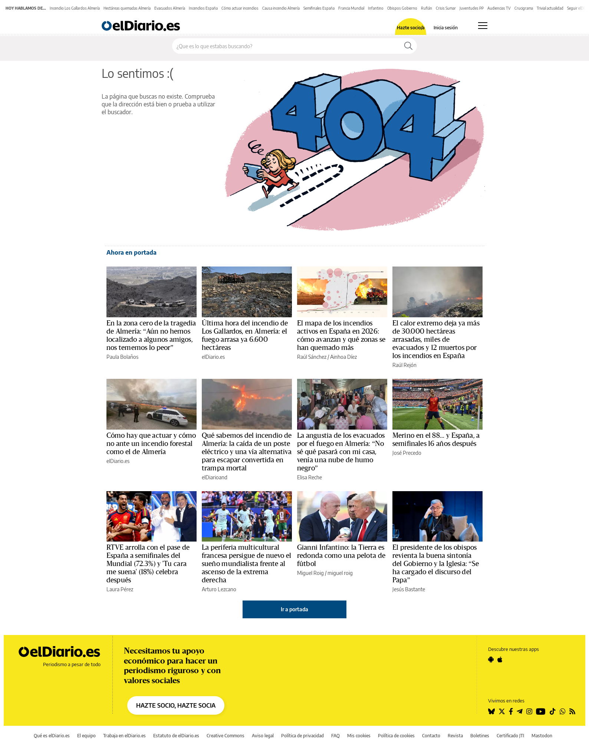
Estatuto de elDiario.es (176, 735)
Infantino (376, 8)
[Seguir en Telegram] (520, 711)
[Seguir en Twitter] (501, 711)
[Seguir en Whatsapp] (563, 711)
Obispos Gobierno (402, 8)
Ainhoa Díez (343, 357)
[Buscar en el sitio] (286, 46)
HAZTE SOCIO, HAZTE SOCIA (175, 705)
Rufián (426, 8)
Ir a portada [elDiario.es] (294, 609)
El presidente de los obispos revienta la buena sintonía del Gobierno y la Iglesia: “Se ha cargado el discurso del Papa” (435, 564)
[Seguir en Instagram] (529, 711)
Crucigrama (523, 8)
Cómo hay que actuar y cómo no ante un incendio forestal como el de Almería (151, 444)
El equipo (86, 735)
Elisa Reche (309, 477)
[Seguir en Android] (491, 659)
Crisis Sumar (446, 8)
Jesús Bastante (408, 589)
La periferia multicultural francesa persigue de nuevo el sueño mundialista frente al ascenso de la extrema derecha (246, 564)
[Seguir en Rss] (572, 711)
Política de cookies (396, 735)
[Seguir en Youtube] (541, 711)
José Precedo (406, 453)
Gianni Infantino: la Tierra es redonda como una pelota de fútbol (341, 556)
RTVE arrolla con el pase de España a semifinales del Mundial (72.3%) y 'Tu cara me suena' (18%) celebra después (148, 564)
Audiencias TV (499, 8)
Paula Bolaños (122, 357)
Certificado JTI (510, 735)
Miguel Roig (310, 573)
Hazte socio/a (411, 28)
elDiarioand (214, 477)
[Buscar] (408, 46)
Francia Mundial (351, 8)
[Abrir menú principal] (482, 25)
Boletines (479, 735)
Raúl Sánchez (311, 357)
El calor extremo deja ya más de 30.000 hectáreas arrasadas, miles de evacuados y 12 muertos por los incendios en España (436, 340)
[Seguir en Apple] (500, 659)
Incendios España (203, 8)
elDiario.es (213, 357)
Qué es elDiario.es (52, 735)
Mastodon (542, 735)
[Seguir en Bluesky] (491, 711)
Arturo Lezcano (219, 589)
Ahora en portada (131, 252)
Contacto (431, 735)
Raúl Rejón (404, 365)
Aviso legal (263, 735)
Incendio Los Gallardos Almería (75, 8)
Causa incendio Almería (281, 8)
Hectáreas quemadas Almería (127, 8)
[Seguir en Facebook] (511, 711)
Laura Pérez (119, 589)
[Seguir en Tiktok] (552, 711)
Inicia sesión (446, 28)
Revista (455, 735)
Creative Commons (225, 735)
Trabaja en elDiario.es (124, 735)
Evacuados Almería (169, 8)
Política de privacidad (302, 735)
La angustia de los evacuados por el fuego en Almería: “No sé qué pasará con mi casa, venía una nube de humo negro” (341, 452)
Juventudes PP (472, 8)
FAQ (335, 735)
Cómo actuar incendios (240, 8)
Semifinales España (319, 8)
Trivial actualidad (550, 8)
